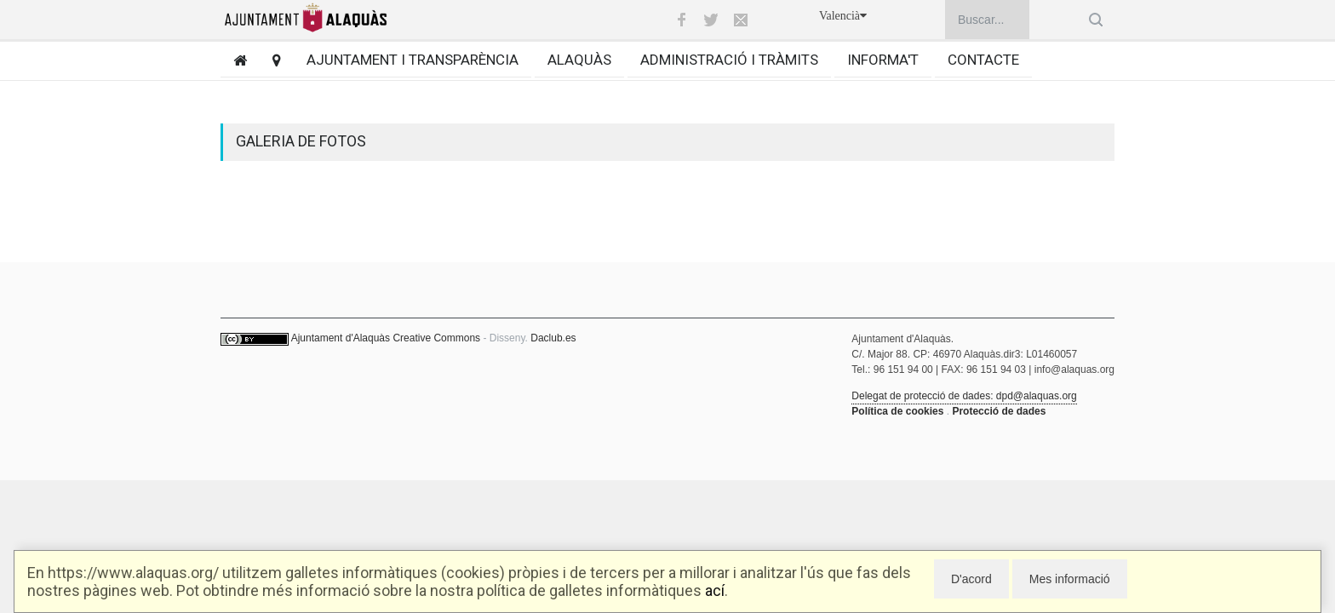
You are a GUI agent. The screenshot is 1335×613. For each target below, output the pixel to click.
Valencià (843, 15)
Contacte (983, 59)
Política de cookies (897, 411)
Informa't (883, 59)
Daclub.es (553, 338)
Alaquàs (579, 59)
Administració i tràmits (729, 59)
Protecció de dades (999, 411)
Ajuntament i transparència (413, 59)
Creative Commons (436, 338)
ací (715, 590)
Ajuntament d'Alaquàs (340, 338)
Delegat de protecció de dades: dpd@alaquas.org (963, 396)
